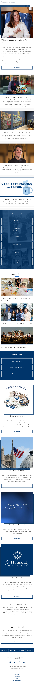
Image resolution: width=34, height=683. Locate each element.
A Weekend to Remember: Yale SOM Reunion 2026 (16, 324)
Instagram (20, 662)
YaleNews (17, 678)
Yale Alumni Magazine (17, 680)
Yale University (17, 674)
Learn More (23, 68)
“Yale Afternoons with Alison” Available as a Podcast (17, 199)
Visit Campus (4, 650)
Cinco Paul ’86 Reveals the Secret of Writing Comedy (17, 165)
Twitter (15, 662)
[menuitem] (10, 662)
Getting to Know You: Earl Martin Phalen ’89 (17, 97)
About (9, 666)
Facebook (10, 662)
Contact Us (21, 650)
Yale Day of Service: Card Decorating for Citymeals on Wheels (16, 299)
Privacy (24, 666)
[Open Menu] (31, 2)
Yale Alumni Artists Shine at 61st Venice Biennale (17, 133)
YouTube (24, 662)
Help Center (30, 650)
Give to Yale (13, 650)
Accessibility (19, 666)
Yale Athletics (17, 676)
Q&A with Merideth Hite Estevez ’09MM (13, 347)
